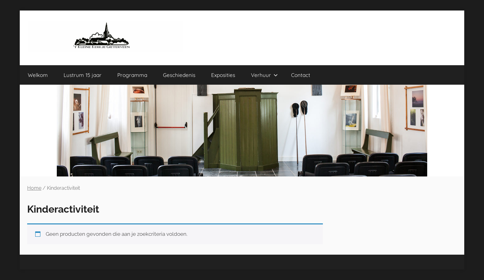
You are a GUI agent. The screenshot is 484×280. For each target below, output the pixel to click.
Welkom (38, 75)
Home (34, 188)
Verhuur (264, 75)
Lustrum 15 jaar (83, 75)
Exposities (223, 75)
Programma (132, 75)
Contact (300, 75)
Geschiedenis (179, 75)
